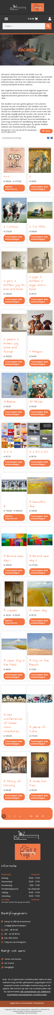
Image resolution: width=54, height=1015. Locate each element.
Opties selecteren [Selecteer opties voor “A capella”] (11, 621)
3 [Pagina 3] (14, 816)
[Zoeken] (48, 26)
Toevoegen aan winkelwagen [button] (39, 187)
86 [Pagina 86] (37, 816)
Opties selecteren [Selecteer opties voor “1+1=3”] (11, 187)
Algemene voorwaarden (21, 1003)
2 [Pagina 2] (9, 816)
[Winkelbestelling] (19, 138)
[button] (6, 19)
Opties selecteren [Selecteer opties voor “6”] (11, 517)
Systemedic (33, 1013)
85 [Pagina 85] (31, 816)
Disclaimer (39, 1003)
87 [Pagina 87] (43, 816)
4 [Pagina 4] (20, 816)
